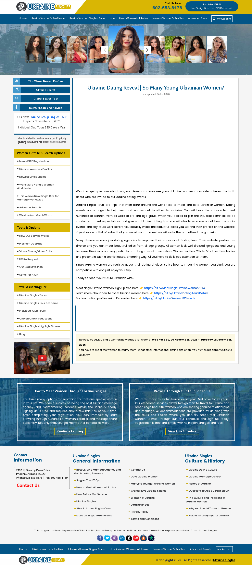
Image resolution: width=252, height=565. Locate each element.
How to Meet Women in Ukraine (129, 18)
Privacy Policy (138, 511)
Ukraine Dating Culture (201, 469)
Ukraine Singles (85, 501)
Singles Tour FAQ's (87, 479)
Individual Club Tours (31, 311)
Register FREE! (212, 6)
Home (23, 18)
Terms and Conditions (143, 518)
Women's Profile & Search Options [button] (41, 153)
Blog (21, 334)
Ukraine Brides (138, 504)
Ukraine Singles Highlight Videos (38, 326)
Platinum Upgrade (30, 244)
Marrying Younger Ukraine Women (151, 483)
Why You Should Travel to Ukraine (208, 508)
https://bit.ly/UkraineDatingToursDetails (181, 293)
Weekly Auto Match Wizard (35, 215)
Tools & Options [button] (28, 227)
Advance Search (29, 207)
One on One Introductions (34, 318)
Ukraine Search (35, 90)
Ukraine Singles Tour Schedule (37, 303)
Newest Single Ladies (31, 177)
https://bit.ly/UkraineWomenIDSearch (168, 298)
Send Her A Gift (27, 275)
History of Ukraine (198, 483)
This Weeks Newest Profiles (38, 81)
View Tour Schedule (182, 431)
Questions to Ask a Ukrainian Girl (208, 490)
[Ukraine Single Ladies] (35, 49)
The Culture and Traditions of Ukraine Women (205, 499)
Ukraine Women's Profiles (34, 169)
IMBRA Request (27, 259)
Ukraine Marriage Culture (203, 476)
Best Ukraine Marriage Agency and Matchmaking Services (97, 471)
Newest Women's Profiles (168, 18)
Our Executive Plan (30, 267)
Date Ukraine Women (143, 476)
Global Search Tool (36, 98)
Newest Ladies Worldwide (38, 107)
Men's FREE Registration (33, 161)
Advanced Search (198, 18)
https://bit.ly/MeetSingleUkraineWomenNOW (175, 288)
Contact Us (136, 469)
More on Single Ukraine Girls (93, 515)
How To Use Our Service (90, 493)
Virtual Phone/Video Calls (34, 251)
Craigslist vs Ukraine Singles (147, 490)
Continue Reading (70, 431)
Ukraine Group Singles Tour (48, 117)
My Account (222, 18)
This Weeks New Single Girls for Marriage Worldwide (38, 198)
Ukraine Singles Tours (32, 295)
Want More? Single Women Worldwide (35, 186)
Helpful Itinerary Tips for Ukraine (207, 515)
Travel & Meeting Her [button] (31, 287)
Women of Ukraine (141, 497)
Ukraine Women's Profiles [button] (48, 18)
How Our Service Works (33, 236)
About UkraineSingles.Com (92, 508)
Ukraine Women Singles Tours (87, 18)
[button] (211, 6)
